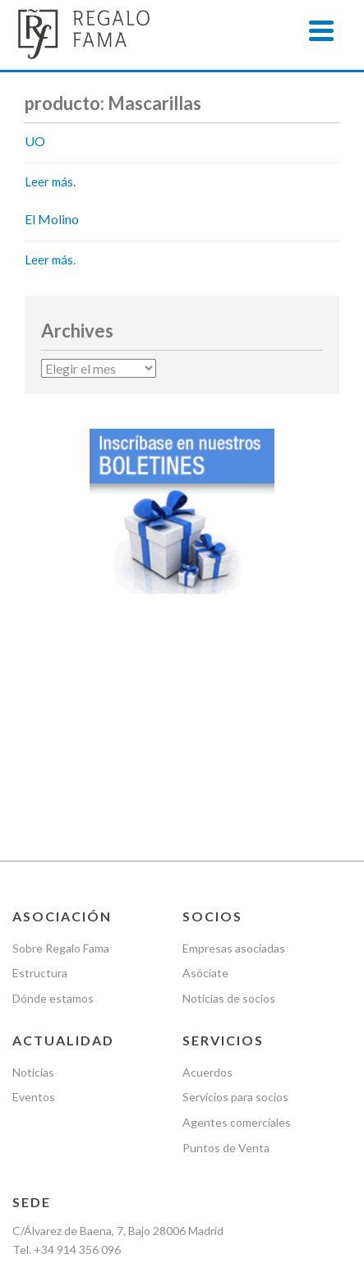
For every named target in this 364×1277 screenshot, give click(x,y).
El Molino (52, 219)
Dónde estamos (53, 813)
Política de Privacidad (137, 1115)
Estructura (39, 788)
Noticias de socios (228, 813)
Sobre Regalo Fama (60, 762)
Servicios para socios (235, 912)
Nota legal (38, 1115)
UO (35, 141)
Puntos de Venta (226, 963)
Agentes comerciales (236, 937)
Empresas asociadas (233, 762)
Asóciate (205, 788)
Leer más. (50, 181)
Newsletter (156, 1140)
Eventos (33, 912)
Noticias (33, 886)
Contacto (229, 1140)
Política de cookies (60, 1140)
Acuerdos (207, 886)
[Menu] (321, 30)
